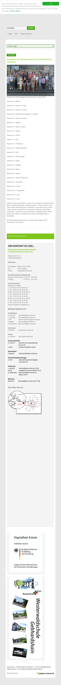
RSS (15, 34)
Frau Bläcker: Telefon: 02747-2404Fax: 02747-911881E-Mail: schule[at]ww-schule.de (20, 266)
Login (10, 34)
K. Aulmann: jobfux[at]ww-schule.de (20, 335)
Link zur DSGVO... (15, 11)
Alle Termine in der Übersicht (17, 236)
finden (31, 28)
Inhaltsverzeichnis (25, 34)
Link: (36, 667)
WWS (30, 15)
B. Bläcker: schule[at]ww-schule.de (20, 329)
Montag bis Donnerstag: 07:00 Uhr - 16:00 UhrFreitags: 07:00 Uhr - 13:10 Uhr (22, 277)
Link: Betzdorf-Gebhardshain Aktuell (29, 669)
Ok (51, 4)
